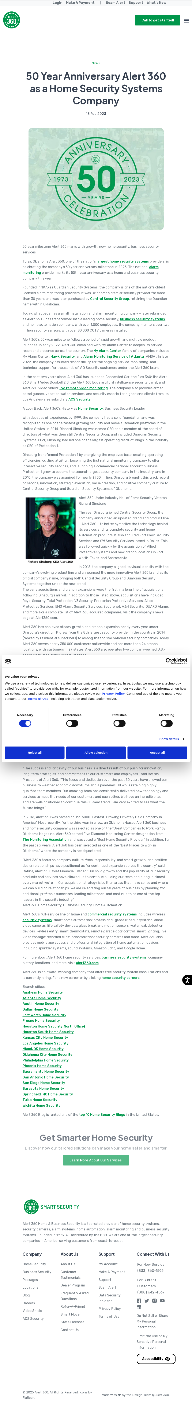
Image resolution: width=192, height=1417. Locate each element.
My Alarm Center (107, 351)
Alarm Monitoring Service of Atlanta (113, 356)
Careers (29, 1303)
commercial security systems (112, 914)
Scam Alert (115, 3)
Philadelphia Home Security (46, 1060)
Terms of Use (109, 1316)
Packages (30, 1280)
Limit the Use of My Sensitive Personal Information (152, 1341)
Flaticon (28, 1398)
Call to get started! (158, 20)
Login (58, 3)
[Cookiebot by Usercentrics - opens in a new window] (168, 661)
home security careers (121, 978)
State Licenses (72, 1322)
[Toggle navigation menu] (186, 20)
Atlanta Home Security (42, 998)
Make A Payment (80, 3)
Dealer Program (73, 1285)
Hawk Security (62, 356)
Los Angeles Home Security (45, 1043)
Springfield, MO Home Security (48, 1094)
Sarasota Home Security (43, 1089)
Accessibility (156, 1359)
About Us (68, 1264)
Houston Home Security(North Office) (54, 1026)
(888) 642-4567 (151, 1292)
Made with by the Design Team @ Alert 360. (136, 1395)
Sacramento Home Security (46, 1072)
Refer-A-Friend (73, 1307)
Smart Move (70, 1314)
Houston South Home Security (48, 1032)
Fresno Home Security (41, 1021)
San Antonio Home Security (46, 1077)
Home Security (90, 408)
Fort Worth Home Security (44, 1015)
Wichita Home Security (41, 1106)
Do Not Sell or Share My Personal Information (152, 1321)
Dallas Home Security (40, 1009)
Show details (169, 739)
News (96, 63)
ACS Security (79, 399)
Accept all (157, 752)
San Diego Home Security (44, 1083)
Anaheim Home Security (43, 992)
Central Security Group (109, 299)
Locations (30, 1287)
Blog (26, 1295)
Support (136, 3)
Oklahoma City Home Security (47, 1055)
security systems (37, 920)
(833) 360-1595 (150, 1270)
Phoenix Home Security (42, 1066)
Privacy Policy (110, 1309)
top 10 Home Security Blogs (102, 1115)
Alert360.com (87, 963)
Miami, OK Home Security (43, 1049)
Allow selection (96, 752)
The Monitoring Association (46, 840)
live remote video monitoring (84, 388)
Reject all (35, 752)
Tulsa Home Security (40, 1100)
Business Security (37, 1272)
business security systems (142, 319)
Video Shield (32, 1311)
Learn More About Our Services (96, 1167)
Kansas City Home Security (45, 1038)
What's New (156, 3)
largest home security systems (123, 261)
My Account (108, 1264)
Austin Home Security (41, 1004)
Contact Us (70, 1330)
